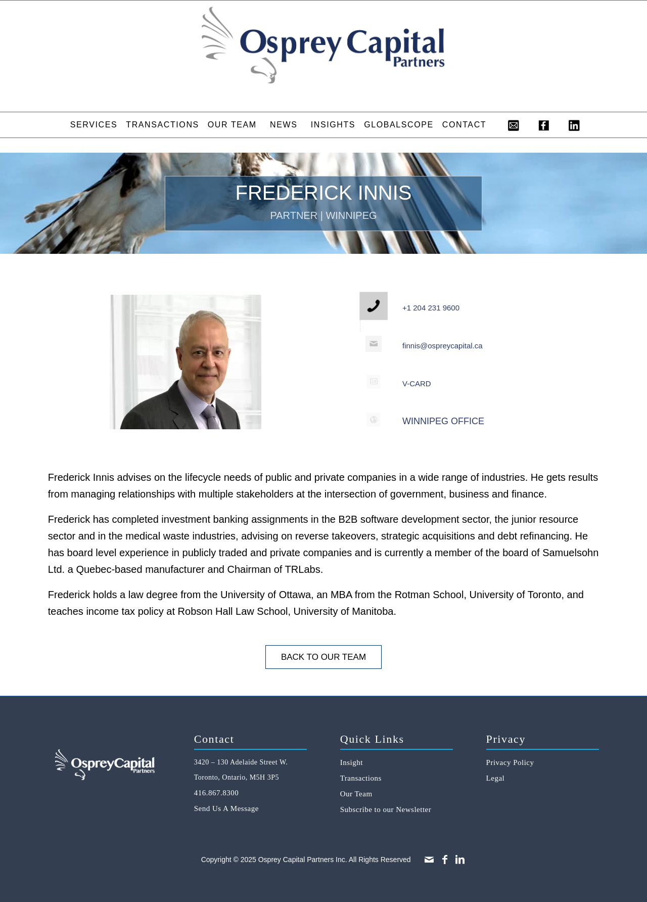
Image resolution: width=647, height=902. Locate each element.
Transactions (361, 778)
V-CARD (416, 383)
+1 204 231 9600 (430, 307)
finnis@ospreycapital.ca (442, 345)
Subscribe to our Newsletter (386, 809)
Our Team (356, 794)
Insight (351, 762)
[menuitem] (93, 125)
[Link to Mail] (429, 859)
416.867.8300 (216, 793)
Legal (495, 778)
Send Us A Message (226, 808)
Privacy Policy (510, 762)
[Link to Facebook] (444, 859)
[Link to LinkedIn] (460, 859)
